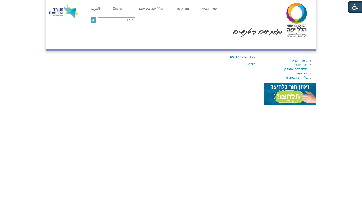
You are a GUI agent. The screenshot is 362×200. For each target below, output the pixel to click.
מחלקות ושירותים (266, 43)
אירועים (302, 73)
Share (250, 64)
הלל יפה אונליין (296, 69)
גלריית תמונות (297, 77)
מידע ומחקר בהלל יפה (162, 43)
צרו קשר (55, 43)
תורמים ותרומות (82, 43)
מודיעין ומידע (300, 43)
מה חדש (301, 65)
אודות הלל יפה (232, 43)
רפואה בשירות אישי (120, 43)
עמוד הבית (299, 61)
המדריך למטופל (200, 43)
